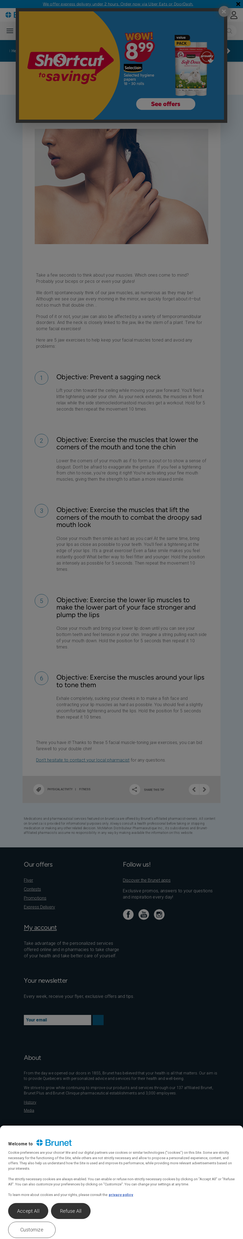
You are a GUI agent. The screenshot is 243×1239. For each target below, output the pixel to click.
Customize (31, 1230)
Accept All (28, 1211)
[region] (121, 1182)
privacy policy (121, 1195)
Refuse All (71, 1211)
